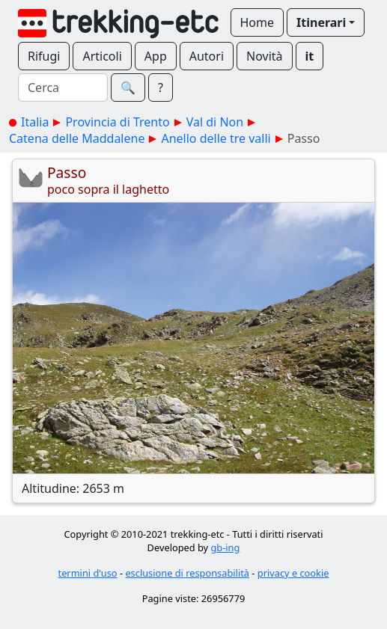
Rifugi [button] (44, 56)
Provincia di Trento (117, 122)
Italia (35, 122)
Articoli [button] (101, 56)
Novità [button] (264, 56)
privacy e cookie (293, 573)
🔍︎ (128, 87)
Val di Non (214, 122)
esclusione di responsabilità (187, 573)
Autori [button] (206, 56)
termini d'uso (88, 573)
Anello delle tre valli (215, 138)
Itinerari (321, 22)
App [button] (155, 56)
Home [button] (257, 22)
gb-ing (225, 547)
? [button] (160, 87)
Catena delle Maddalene (76, 138)
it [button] (309, 56)
